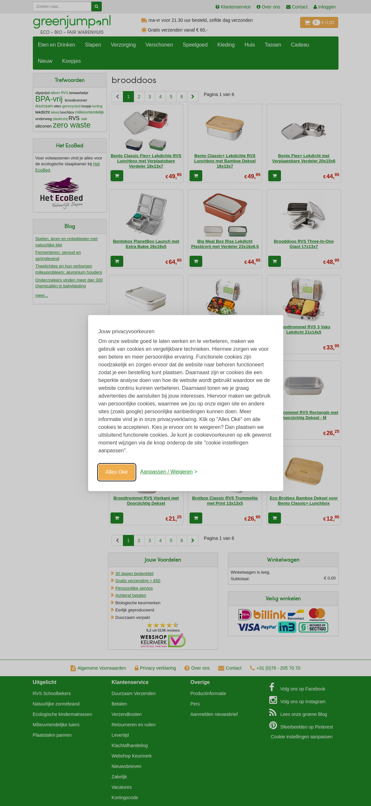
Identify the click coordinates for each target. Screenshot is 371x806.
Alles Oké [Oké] (117, 472)
